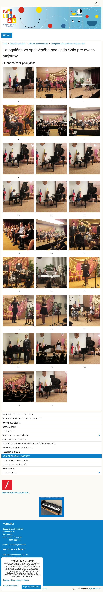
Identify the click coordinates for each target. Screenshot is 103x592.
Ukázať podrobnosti (10, 585)
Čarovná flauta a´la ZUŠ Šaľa (17, 448)
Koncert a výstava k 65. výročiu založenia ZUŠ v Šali (29, 444)
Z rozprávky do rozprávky (16, 460)
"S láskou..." (8, 431)
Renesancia (8, 469)
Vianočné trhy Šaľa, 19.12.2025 (17, 415)
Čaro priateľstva (11, 423)
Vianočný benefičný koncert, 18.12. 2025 (22, 419)
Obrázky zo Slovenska (14, 439)
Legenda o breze (11, 452)
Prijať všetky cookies (31, 587)
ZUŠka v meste (52, 473)
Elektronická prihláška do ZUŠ (15, 493)
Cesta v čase (9, 427)
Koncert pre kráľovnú (14, 464)
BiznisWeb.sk (94, 589)
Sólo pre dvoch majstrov (16, 456)
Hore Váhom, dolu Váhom (52, 435)
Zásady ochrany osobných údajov (16, 580)
